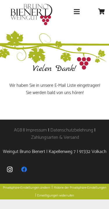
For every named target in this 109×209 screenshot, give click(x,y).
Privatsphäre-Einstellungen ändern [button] (26, 187)
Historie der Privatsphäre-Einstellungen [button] (80, 187)
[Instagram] (9, 169)
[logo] (31, 15)
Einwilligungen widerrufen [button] (55, 195)
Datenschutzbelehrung (71, 130)
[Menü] (76, 11)
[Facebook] (24, 169)
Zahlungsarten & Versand (55, 137)
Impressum (36, 130)
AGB (18, 130)
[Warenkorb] (101, 11)
